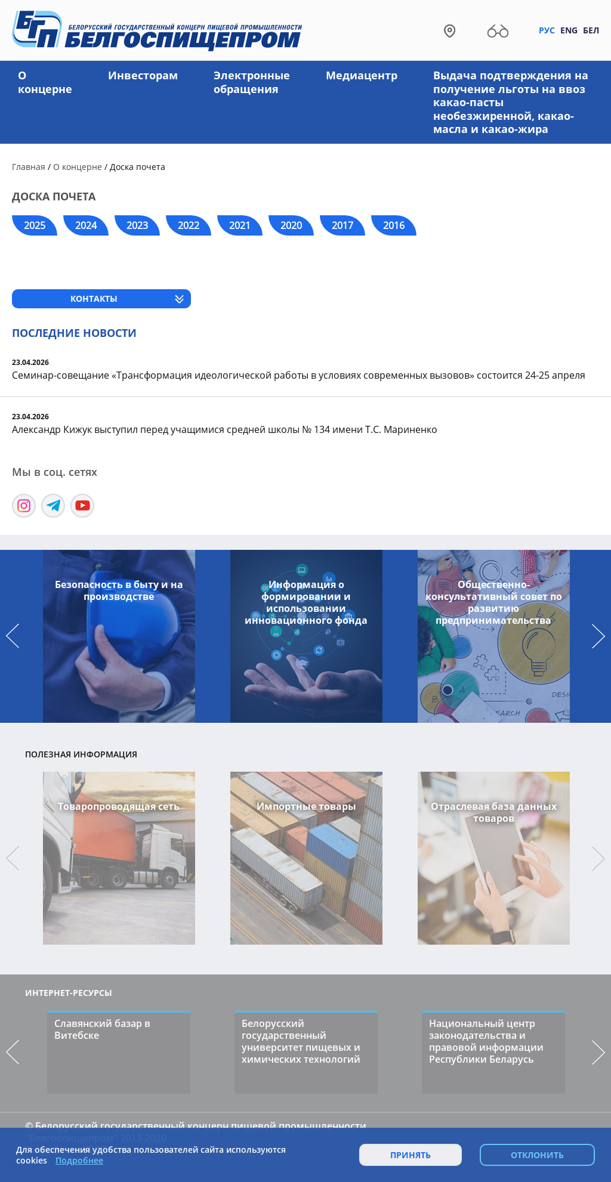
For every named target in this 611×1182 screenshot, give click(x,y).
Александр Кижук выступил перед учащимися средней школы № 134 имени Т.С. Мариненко (224, 429)
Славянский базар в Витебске (102, 1029)
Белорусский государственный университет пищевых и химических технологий (301, 1041)
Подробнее (79, 1160)
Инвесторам (143, 75)
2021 (240, 225)
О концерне (45, 82)
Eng (569, 30)
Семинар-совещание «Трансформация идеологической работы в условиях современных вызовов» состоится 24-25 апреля (298, 375)
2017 (342, 225)
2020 (291, 225)
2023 (137, 225)
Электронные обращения (252, 82)
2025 (34, 225)
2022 (188, 225)
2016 (394, 225)
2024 (86, 225)
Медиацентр (361, 75)
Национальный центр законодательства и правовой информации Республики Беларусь (486, 1041)
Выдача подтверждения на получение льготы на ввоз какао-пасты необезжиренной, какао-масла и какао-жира (510, 102)
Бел (591, 30)
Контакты (94, 298)
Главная (28, 166)
